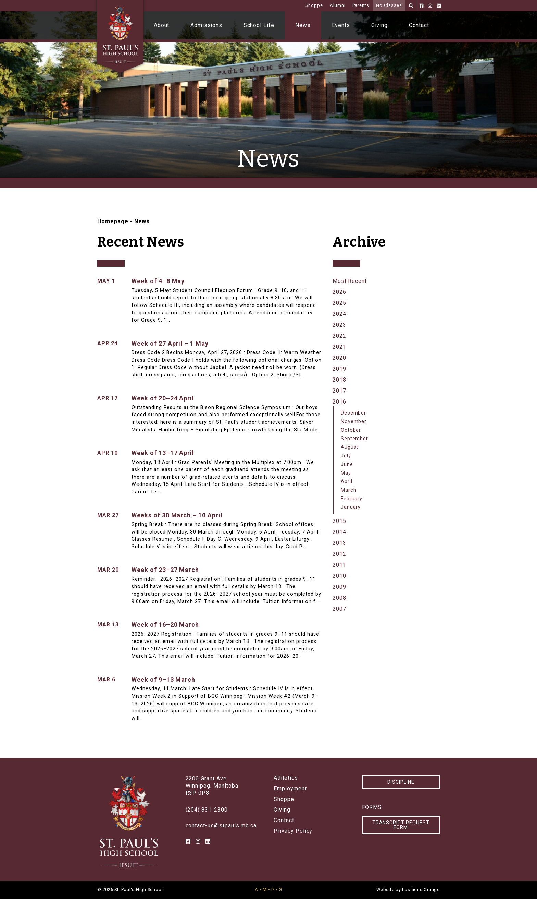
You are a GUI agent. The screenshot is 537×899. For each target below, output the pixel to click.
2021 (339, 347)
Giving (379, 25)
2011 (339, 565)
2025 (339, 303)
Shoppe (314, 5)
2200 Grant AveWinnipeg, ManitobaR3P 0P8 (212, 785)
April (346, 481)
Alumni (338, 5)
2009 (339, 587)
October (351, 430)
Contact (419, 25)
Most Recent (350, 281)
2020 (339, 358)
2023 (339, 325)
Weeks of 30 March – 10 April (177, 515)
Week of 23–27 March (165, 569)
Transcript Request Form (400, 825)
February (352, 499)
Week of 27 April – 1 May (170, 343)
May (346, 473)
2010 (339, 576)
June (347, 464)
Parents (361, 5)
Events (341, 25)
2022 (339, 336)
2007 (339, 609)
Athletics (286, 778)
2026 (339, 292)
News (303, 25)
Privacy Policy (293, 831)
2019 (339, 368)
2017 (339, 390)
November (354, 421)
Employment (290, 788)
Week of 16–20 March (165, 624)
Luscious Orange (421, 889)
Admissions (206, 25)
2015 (339, 521)
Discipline (400, 782)
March (349, 490)
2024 (339, 314)
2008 (339, 598)
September (355, 439)
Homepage (112, 221)
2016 (339, 401)
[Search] (411, 5)
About (162, 25)
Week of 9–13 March (163, 679)
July (346, 456)
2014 (339, 532)
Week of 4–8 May (158, 281)
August (350, 447)
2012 (339, 554)
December (353, 413)
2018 (339, 379)
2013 (339, 543)
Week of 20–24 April (163, 398)
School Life (259, 25)
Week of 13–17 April (163, 452)
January (351, 507)
